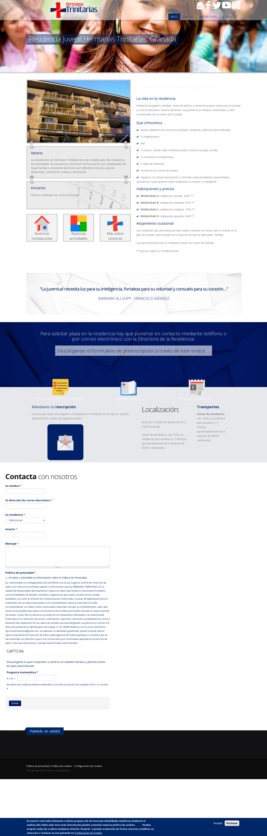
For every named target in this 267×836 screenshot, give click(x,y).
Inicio (174, 16)
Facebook (208, 5)
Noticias (188, 16)
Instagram (236, 5)
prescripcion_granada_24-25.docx (60, 390)
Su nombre (13, 486)
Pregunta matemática (22, 672)
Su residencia (15, 514)
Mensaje (12, 543)
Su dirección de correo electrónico (29, 500)
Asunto (11, 529)
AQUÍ (138, 824)
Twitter (216, 5)
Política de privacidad (20, 572)
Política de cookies (62, 766)
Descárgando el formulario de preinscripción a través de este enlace (131, 350)
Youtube (226, 5)
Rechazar (232, 823)
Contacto (200, 5)
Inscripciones (209, 16)
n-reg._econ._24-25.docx (197, 390)
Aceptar (218, 823)
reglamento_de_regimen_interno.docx (129, 390)
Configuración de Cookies (88, 766)
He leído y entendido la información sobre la (47, 577)
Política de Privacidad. (74, 577)
